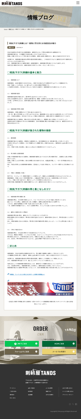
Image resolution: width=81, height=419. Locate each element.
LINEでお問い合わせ (67, 388)
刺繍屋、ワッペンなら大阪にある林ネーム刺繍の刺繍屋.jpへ (27, 274)
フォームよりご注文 (26, 351)
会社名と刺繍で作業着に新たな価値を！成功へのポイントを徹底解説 (29, 301)
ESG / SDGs (13, 398)
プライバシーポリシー (67, 394)
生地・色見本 (31, 388)
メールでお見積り (63, 351)
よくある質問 (49, 388)
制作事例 (30, 391)
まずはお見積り (49, 394)
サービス (13, 388)
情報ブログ (11, 47)
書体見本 (12, 394)
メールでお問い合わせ (67, 391)
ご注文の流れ (13, 391)
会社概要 (30, 394)
